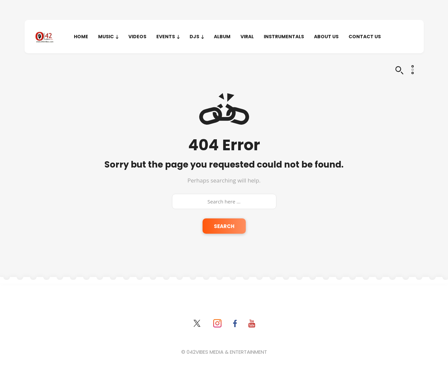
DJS (194, 36)
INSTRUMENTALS (284, 36)
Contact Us (365, 36)
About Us (326, 36)
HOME (81, 36)
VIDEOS (137, 36)
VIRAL (247, 36)
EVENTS (165, 36)
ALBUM (222, 36)
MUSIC (106, 36)
